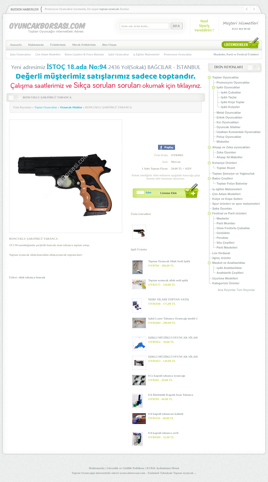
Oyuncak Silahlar (71, 107)
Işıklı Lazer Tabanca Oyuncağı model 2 (173, 318)
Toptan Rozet (226, 168)
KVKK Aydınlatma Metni (163, 468)
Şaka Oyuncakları (20, 54)
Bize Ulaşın (109, 44)
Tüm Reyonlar (245, 290)
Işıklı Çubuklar (231, 92)
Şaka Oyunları (222, 208)
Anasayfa (16, 44)
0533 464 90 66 (241, 28)
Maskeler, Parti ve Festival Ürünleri (236, 54)
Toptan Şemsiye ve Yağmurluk (233, 173)
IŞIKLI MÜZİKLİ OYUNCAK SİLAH (173, 337)
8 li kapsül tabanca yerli (163, 432)
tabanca (30, 277)
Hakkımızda (36, 44)
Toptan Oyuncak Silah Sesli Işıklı (169, 261)
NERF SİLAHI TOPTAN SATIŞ (168, 299)
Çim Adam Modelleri (48, 54)
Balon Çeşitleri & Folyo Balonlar (84, 54)
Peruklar (222, 237)
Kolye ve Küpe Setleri (227, 198)
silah (21, 277)
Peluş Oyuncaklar (229, 136)
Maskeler (223, 218)
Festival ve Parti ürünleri (229, 213)
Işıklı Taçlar (229, 97)
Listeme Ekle (168, 193)
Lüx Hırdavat (221, 253)
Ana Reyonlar (227, 290)
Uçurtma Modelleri (225, 278)
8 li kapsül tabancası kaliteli (165, 413)
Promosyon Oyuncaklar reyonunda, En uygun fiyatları (87, 8)
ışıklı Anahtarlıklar (229, 267)
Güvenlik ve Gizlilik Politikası (125, 468)
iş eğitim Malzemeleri (227, 189)
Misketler (223, 141)
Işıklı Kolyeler (230, 107)
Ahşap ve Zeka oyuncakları (231, 147)
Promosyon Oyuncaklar (178, 54)
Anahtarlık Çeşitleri (230, 272)
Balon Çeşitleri (222, 178)
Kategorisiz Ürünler (225, 283)
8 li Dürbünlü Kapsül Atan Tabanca (170, 394)
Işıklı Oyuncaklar (118, 54)
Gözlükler (223, 233)
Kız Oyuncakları (228, 122)
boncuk (40, 277)
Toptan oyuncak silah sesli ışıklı (168, 280)
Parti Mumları (226, 223)
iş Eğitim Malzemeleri (146, 54)
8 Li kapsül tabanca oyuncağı (166, 375)
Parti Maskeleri (227, 247)
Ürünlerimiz (58, 44)
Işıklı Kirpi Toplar (232, 102)
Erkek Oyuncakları (229, 117)
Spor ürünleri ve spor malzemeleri (236, 203)
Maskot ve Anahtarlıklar (228, 262)
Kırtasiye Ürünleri (224, 162)
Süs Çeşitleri (225, 242)
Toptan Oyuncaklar (46, 107)
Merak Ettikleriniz (84, 44)
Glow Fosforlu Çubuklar (233, 228)
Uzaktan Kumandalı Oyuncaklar (238, 132)
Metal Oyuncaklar (229, 112)
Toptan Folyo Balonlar (232, 183)
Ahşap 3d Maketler (230, 157)
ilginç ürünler (221, 258)
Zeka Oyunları (226, 152)
